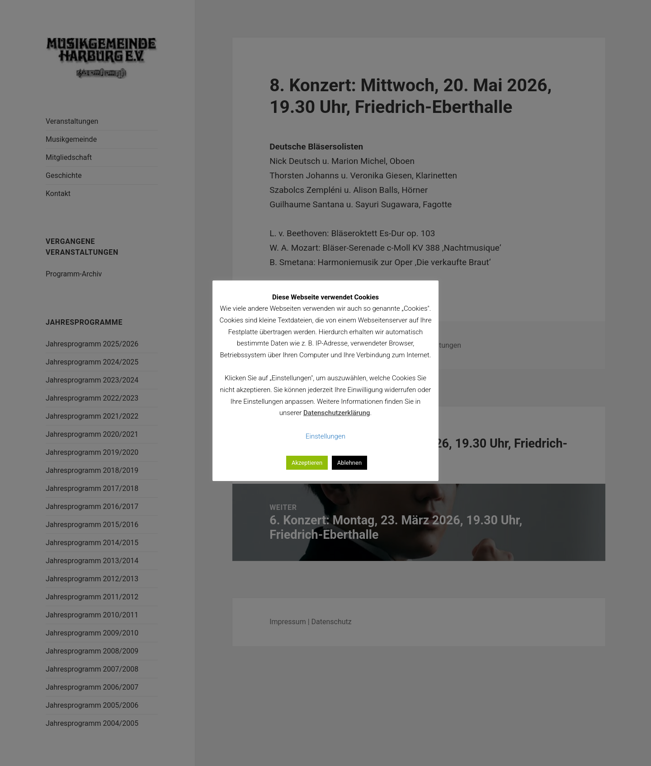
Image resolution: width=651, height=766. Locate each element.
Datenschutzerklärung (336, 413)
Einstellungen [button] (325, 436)
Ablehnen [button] (349, 462)
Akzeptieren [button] (307, 462)
